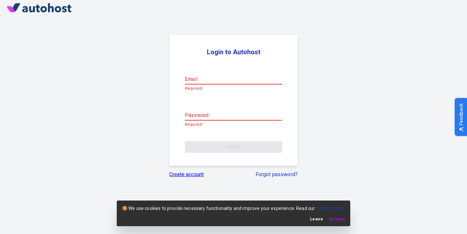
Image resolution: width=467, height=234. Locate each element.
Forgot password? (277, 174)
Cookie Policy (329, 208)
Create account (186, 174)
